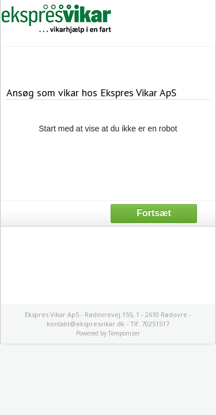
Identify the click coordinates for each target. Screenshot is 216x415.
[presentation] (108, 166)
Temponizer (124, 333)
